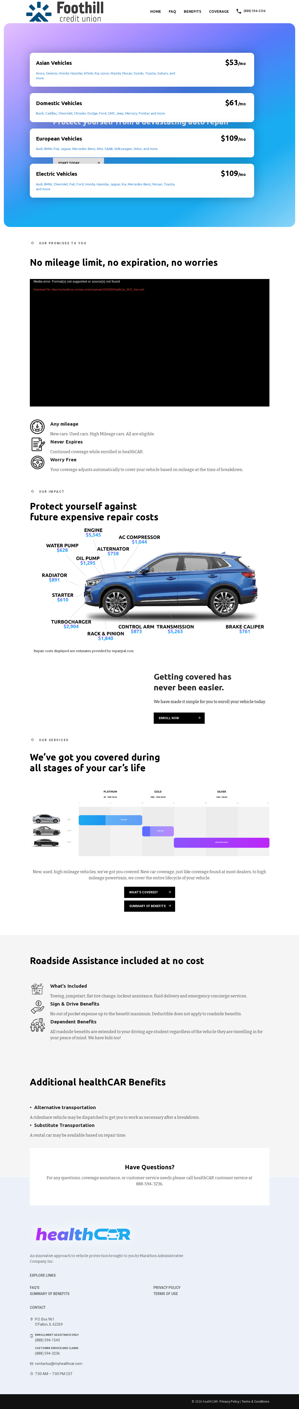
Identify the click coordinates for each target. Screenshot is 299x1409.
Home (155, 11)
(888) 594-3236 (47, 1353)
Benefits (192, 11)
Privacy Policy (166, 1288)
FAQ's (35, 1288)
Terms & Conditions (255, 1401)
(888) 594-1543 (47, 1340)
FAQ (172, 11)
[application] (149, 343)
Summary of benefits (50, 1294)
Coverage (219, 11)
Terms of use (165, 1294)
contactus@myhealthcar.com (58, 1364)
